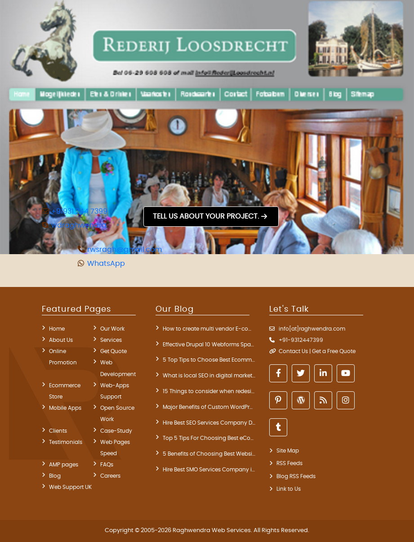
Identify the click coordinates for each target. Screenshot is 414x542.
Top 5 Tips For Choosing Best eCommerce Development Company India (209, 438)
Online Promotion (63, 357)
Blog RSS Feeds (296, 476)
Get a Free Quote (334, 351)
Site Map (287, 450)
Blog (55, 476)
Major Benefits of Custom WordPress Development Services (209, 407)
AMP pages (63, 464)
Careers (110, 476)
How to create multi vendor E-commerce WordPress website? (209, 328)
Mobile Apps (65, 408)
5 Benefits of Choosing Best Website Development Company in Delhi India (209, 454)
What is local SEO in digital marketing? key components (209, 375)
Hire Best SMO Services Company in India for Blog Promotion (209, 469)
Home (57, 328)
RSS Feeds (289, 463)
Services (111, 340)
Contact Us (293, 351)
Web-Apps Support (114, 391)
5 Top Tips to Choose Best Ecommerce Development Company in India (209, 360)
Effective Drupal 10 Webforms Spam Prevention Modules (209, 344)
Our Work (112, 328)
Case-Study (116, 431)
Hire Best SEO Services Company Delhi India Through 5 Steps (209, 423)
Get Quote (113, 351)
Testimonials (65, 442)
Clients (58, 431)
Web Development (118, 368)
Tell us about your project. (206, 216)
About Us (61, 340)
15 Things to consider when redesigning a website (209, 391)
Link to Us (288, 489)
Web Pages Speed (115, 447)
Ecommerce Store (64, 391)
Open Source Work (117, 413)
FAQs (106, 464)
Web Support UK (70, 487)
